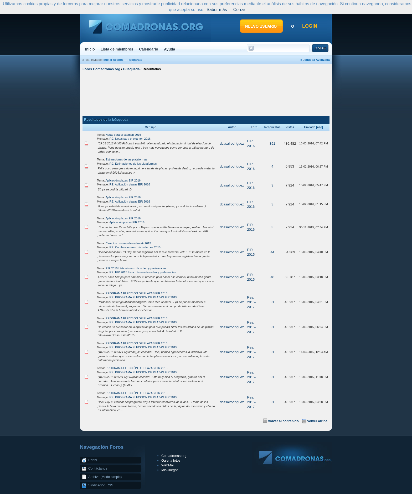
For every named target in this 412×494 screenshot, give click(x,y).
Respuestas (272, 127)
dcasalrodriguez (232, 143)
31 (272, 302)
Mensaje (150, 127)
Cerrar (239, 9)
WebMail (167, 465)
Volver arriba (317, 421)
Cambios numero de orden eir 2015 (128, 243)
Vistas (290, 127)
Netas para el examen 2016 (123, 134)
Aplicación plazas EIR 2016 (123, 180)
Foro (254, 127)
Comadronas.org (173, 456)
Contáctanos (97, 468)
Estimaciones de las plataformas (126, 159)
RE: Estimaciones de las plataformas (133, 163)
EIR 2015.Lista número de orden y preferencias (136, 268)
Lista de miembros (117, 49)
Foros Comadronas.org (101, 69)
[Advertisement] (206, 93)
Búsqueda (131, 69)
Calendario (148, 49)
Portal (92, 460)
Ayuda (169, 49)
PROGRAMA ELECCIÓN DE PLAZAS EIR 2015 (136, 293)
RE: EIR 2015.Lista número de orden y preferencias (143, 272)
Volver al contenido (283, 421)
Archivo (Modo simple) (105, 477)
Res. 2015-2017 (251, 302)
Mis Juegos (169, 470)
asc (319, 127)
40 (272, 277)
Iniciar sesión (113, 59)
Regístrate (134, 59)
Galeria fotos (171, 460)
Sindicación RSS (100, 485)
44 (272, 252)
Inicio (90, 49)
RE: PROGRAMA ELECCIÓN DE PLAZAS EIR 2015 (143, 297)
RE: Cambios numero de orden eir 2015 (135, 247)
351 (272, 143)
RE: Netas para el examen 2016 (130, 138)
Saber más (217, 9)
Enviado (309, 127)
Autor (232, 127)
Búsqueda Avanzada (315, 59)
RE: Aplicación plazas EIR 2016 (130, 184)
